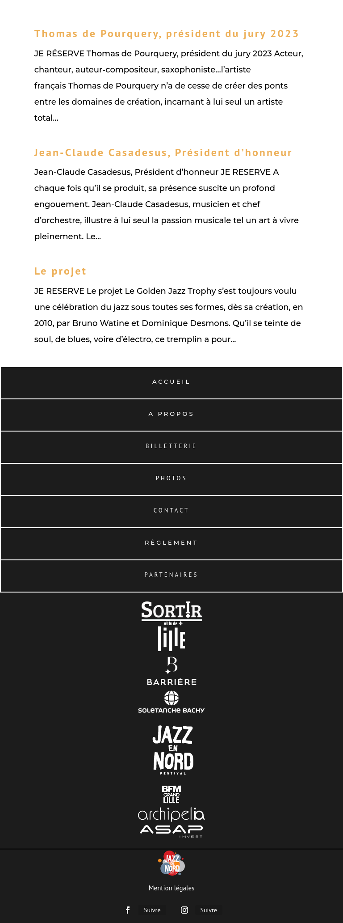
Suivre (152, 910)
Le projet (60, 271)
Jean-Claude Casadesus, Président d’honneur (163, 152)
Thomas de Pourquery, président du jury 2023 (167, 33)
